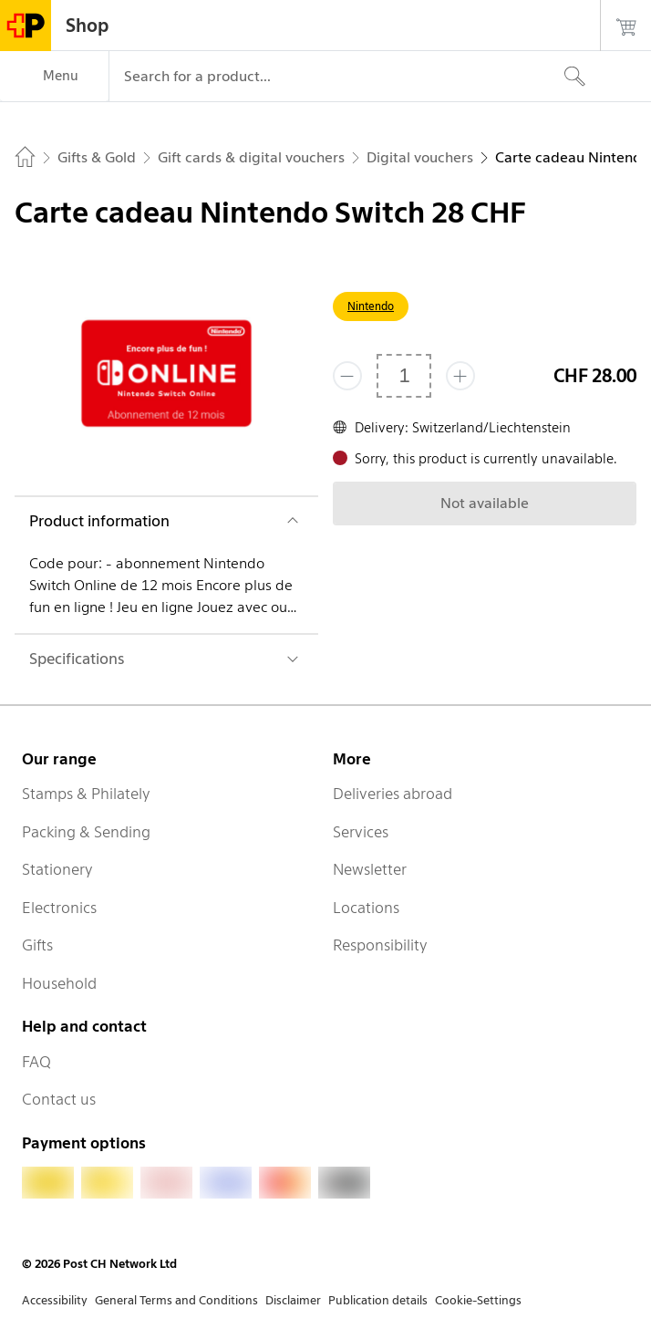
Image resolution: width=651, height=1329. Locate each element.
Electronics (59, 907)
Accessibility (55, 1300)
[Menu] (54, 76)
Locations (366, 907)
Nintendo (370, 306)
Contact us (59, 1099)
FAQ (36, 1062)
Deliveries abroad (392, 793)
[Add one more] (460, 375)
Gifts (37, 945)
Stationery (57, 869)
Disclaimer (293, 1300)
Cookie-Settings (478, 1300)
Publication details (378, 1300)
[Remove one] (347, 375)
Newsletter (370, 869)
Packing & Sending (86, 832)
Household (59, 983)
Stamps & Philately (86, 793)
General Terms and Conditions (176, 1300)
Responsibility (380, 945)
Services (360, 832)
